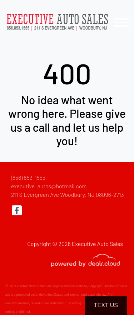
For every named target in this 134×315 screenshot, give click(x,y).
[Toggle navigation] (121, 22)
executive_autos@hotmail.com (49, 186)
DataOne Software (115, 286)
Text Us (106, 305)
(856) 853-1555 (28, 177)
